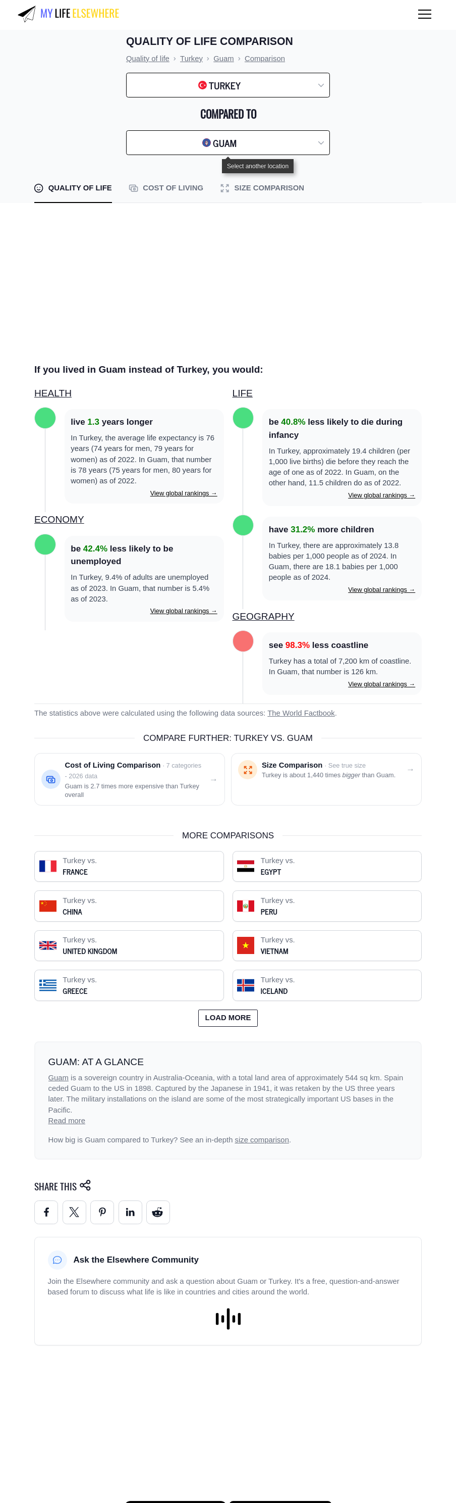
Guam (58, 1078)
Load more (228, 1018)
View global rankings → (183, 493)
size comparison (262, 1140)
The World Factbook (301, 713)
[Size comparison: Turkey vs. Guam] (326, 779)
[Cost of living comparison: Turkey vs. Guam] (129, 779)
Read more (67, 1121)
